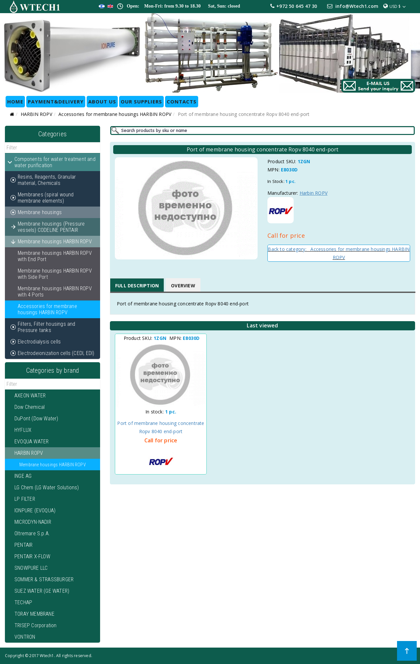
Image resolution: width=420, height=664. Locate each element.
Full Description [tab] (137, 285)
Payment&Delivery (56, 101)
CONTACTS (182, 101)
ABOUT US (102, 101)
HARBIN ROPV (36, 114)
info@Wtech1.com (356, 6)
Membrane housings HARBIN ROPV (52, 464)
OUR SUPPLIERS (141, 101)
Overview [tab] (183, 285)
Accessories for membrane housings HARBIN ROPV (114, 114)
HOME (15, 101)
